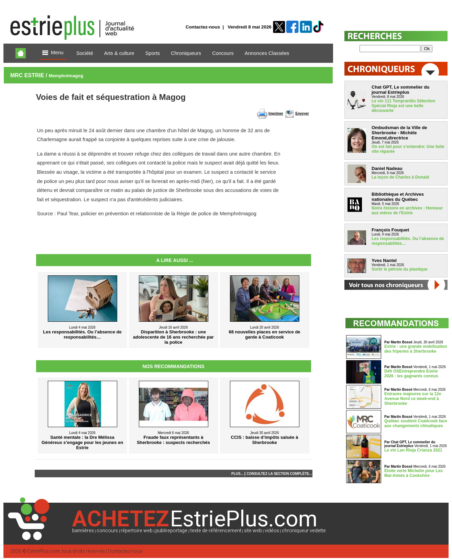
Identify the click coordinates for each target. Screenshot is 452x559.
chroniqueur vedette (304, 530)
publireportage (171, 530)
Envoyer (302, 113)
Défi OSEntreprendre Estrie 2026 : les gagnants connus (411, 373)
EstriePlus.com (43, 551)
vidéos (272, 530)
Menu (53, 53)
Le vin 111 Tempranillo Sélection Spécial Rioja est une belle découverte (403, 106)
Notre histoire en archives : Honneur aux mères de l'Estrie (407, 210)
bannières (83, 530)
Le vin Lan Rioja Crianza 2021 (413, 450)
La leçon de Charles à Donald (400, 177)
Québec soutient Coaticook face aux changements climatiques (415, 423)
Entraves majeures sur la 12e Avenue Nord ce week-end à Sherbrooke (412, 398)
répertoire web (137, 530)
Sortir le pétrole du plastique (400, 269)
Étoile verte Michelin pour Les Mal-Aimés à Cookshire (413, 473)
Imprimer (275, 113)
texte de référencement (215, 530)
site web (253, 530)
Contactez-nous (203, 27)
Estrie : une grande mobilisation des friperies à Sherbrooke (415, 349)
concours (107, 530)
